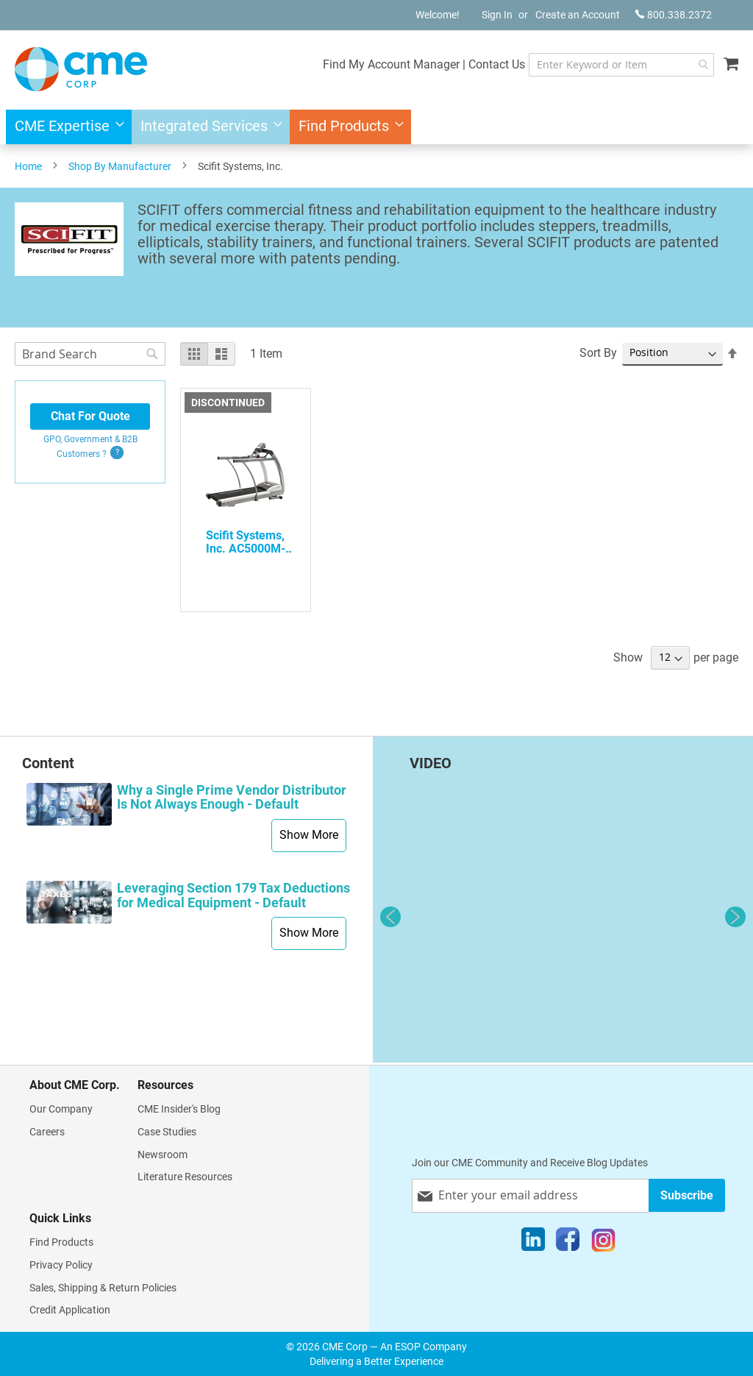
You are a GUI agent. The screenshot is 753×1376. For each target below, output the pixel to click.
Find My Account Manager (368, 64)
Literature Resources (185, 1176)
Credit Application (69, 1310)
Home (28, 166)
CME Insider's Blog (179, 1109)
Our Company (61, 1109)
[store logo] (81, 69)
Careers (47, 1132)
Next (735, 917)
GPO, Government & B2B (90, 446)
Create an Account (577, 15)
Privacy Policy (61, 1265)
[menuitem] (65, 127)
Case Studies (167, 1132)
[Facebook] (567, 1242)
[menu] (376, 127)
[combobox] (610, 65)
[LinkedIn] (533, 1242)
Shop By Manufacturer (119, 166)
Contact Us (474, 64)
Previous (390, 917)
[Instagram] (603, 1242)
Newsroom (163, 1154)
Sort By (598, 353)
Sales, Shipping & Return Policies (102, 1288)
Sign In (497, 15)
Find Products (61, 1242)
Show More (308, 835)
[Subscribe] (687, 1195)
